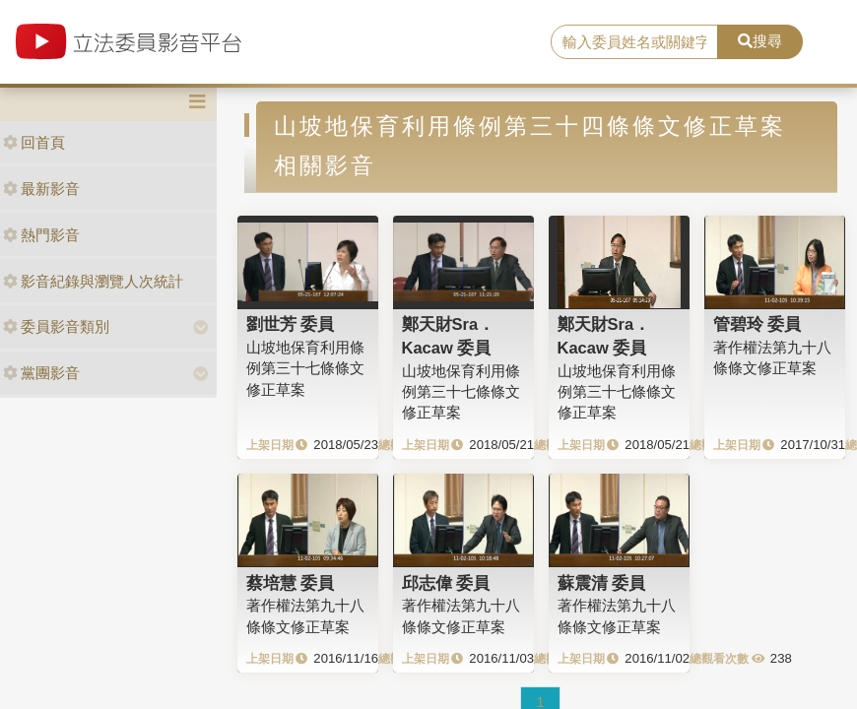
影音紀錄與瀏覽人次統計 (93, 281)
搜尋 (760, 40)
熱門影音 (41, 234)
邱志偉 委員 (446, 583)
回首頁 (34, 142)
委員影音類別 (56, 326)
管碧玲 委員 (757, 324)
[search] (634, 42)
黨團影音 (41, 372)
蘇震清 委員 (602, 583)
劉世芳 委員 (290, 324)
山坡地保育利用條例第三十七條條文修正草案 (305, 368)
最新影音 (41, 188)
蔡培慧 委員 (290, 583)
